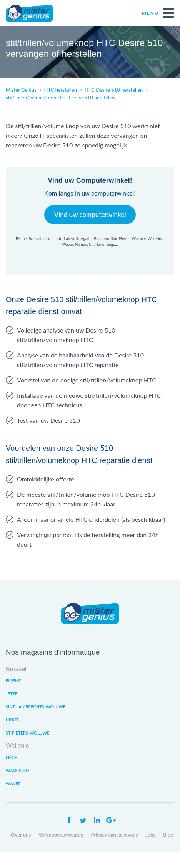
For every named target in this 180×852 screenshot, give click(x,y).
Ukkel (12, 719)
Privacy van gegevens (114, 835)
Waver (13, 783)
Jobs (150, 835)
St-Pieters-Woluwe (28, 732)
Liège (11, 757)
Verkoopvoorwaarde (60, 835)
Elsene (13, 680)
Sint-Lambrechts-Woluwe (35, 706)
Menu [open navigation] (158, 13)
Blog (168, 835)
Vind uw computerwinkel (90, 214)
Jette (11, 693)
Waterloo (17, 770)
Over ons (21, 835)
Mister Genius (34, 13)
